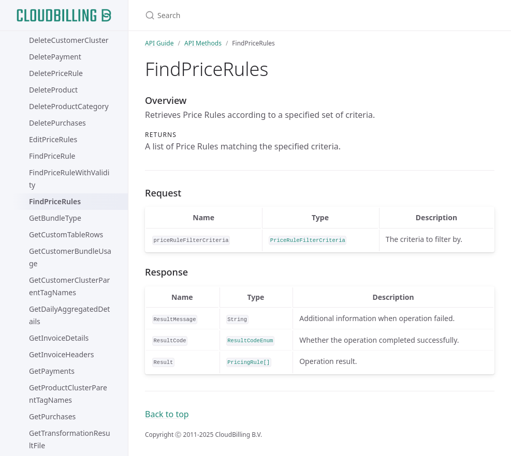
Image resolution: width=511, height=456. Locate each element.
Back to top (167, 414)
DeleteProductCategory (69, 106)
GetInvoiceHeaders (61, 354)
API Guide (159, 43)
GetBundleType (55, 218)
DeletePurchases (57, 123)
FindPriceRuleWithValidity (69, 179)
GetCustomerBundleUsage (70, 257)
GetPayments (52, 371)
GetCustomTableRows (66, 234)
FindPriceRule (52, 156)
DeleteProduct (53, 90)
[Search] (267, 15)
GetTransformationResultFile (69, 439)
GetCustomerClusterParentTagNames (69, 286)
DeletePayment (55, 57)
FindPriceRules (55, 201)
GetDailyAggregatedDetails (69, 315)
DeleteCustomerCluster (69, 40)
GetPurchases (52, 416)
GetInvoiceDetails (59, 338)
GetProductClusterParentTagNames (68, 394)
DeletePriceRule (56, 73)
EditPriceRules (53, 139)
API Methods (203, 43)
